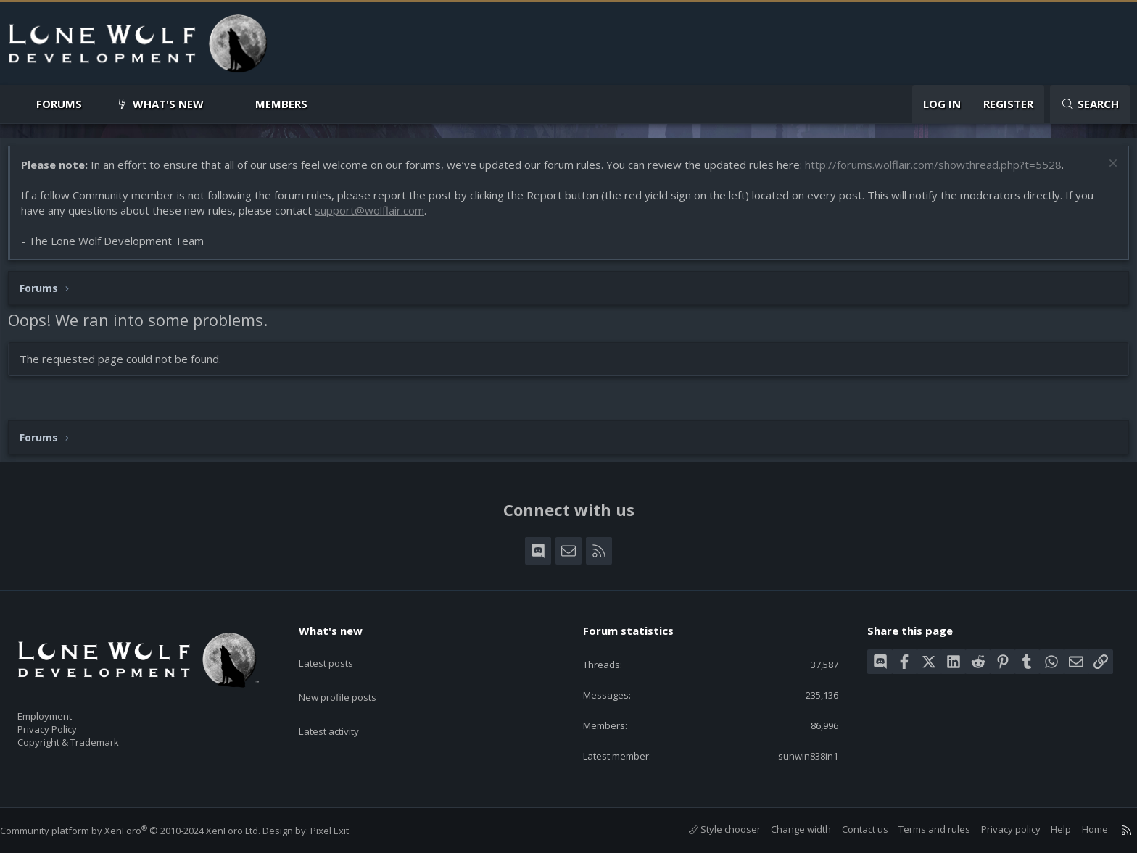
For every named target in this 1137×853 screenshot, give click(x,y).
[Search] (1090, 104)
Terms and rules (920, 829)
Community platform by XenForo (145, 830)
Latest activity (341, 705)
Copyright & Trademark (90, 738)
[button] (93, 104)
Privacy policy (996, 829)
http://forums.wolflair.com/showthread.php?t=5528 (940, 172)
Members (281, 103)
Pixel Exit (344, 830)
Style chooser (710, 829)
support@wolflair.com (376, 217)
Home (1080, 829)
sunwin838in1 (797, 755)
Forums (59, 103)
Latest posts (338, 648)
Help (1046, 829)
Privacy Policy (66, 722)
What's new (168, 103)
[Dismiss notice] (1104, 172)
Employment (63, 707)
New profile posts (351, 677)
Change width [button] (786, 829)
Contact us (850, 829)
